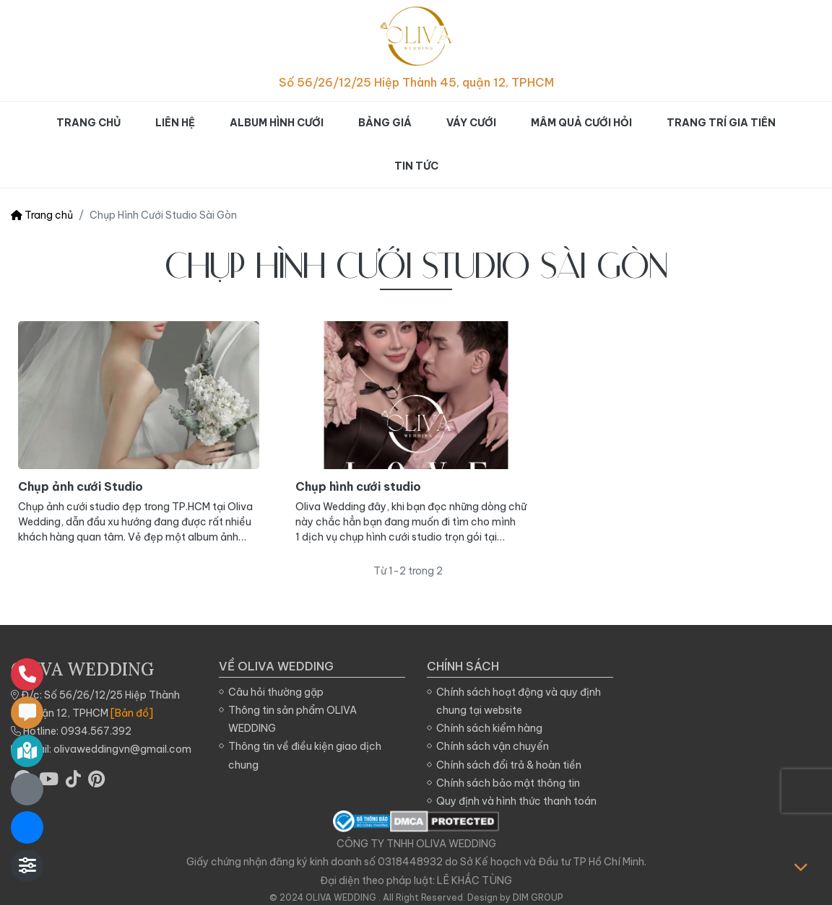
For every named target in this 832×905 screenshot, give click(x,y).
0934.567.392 (96, 731)
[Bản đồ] (131, 713)
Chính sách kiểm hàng (489, 728)
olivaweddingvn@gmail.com (122, 749)
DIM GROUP (538, 897)
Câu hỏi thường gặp (276, 692)
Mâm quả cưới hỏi (581, 122)
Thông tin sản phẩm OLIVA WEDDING (292, 719)
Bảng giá (385, 122)
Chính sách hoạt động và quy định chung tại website (518, 701)
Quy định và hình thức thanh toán (516, 801)
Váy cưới (471, 122)
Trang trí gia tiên (721, 122)
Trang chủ (88, 122)
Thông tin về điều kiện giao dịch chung (304, 755)
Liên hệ (175, 122)
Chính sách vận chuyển (492, 746)
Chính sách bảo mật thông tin (508, 783)
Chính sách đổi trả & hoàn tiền (508, 764)
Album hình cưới (277, 122)
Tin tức (416, 165)
